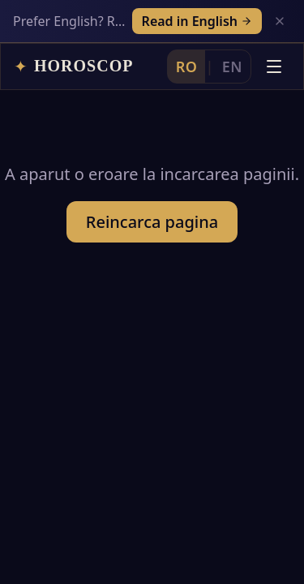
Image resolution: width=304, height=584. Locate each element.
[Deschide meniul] (274, 66)
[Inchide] (279, 21)
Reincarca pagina (152, 222)
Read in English (197, 21)
